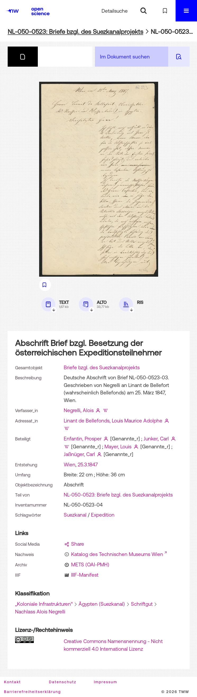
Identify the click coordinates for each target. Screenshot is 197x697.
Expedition (102, 515)
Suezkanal (75, 515)
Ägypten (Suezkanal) (102, 604)
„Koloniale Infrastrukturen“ (44, 604)
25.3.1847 (88, 464)
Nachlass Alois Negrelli (40, 611)
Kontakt (12, 682)
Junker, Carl (156, 438)
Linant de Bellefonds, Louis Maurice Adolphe (113, 420)
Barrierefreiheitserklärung (32, 692)
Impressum (105, 682)
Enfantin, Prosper (83, 438)
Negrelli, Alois (79, 410)
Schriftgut (142, 604)
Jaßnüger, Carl (79, 454)
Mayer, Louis (117, 446)
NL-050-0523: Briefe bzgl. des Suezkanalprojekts (75, 31)
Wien (69, 464)
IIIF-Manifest (84, 575)
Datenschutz (62, 682)
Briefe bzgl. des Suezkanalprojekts (102, 367)
